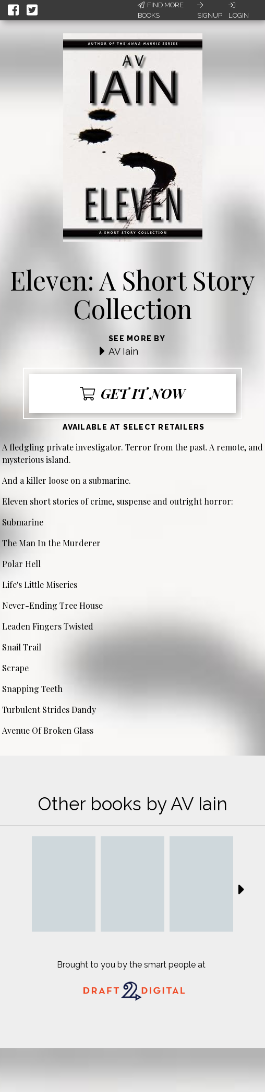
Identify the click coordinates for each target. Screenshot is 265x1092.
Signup (209, 10)
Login (238, 10)
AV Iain (123, 351)
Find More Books (161, 10)
